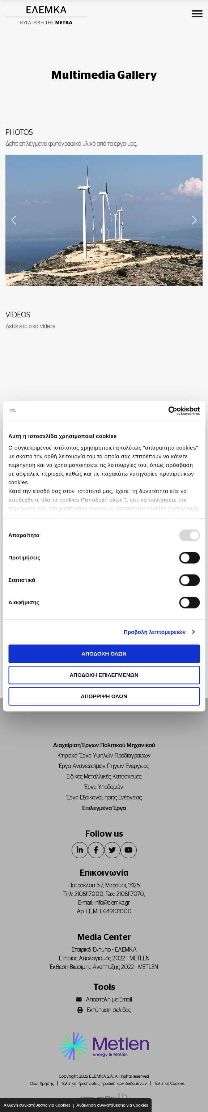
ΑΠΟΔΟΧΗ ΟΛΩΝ (103, 654)
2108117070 (130, 894)
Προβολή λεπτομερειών (155, 632)
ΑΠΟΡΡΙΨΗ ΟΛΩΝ (104, 696)
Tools (104, 987)
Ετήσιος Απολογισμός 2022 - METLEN (104, 958)
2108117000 (89, 894)
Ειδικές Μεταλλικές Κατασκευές (104, 777)
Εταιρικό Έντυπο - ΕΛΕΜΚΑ (104, 950)
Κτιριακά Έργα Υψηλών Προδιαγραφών (104, 756)
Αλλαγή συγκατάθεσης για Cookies (37, 1105)
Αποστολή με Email (104, 999)
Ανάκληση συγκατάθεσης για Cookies (112, 1105)
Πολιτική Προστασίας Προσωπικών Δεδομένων (103, 1083)
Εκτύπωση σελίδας (104, 1010)
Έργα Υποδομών (104, 787)
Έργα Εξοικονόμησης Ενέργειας (104, 797)
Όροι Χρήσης (42, 1083)
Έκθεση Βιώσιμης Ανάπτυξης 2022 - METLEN (104, 967)
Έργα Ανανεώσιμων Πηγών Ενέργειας (104, 766)
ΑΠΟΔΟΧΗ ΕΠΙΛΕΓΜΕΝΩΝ (103, 675)
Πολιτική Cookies (168, 1083)
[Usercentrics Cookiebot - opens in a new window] (168, 411)
